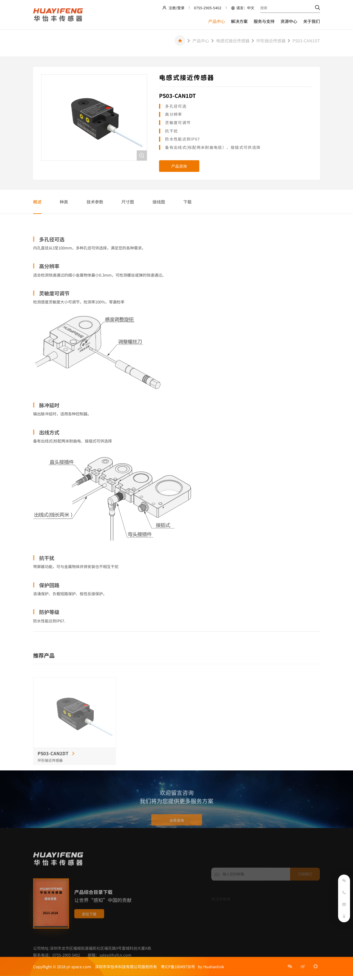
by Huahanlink (209, 966)
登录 (180, 7)
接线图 (158, 202)
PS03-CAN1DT (306, 41)
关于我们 (311, 21)
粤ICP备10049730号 (178, 966)
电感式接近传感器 (232, 41)
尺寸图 (127, 202)
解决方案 (239, 21)
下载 (187, 202)
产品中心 (216, 21)
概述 (37, 202)
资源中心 (288, 21)
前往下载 (89, 931)
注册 (172, 7)
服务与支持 (264, 21)
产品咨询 (179, 166)
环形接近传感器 (271, 41)
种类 (64, 202)
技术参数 (95, 202)
